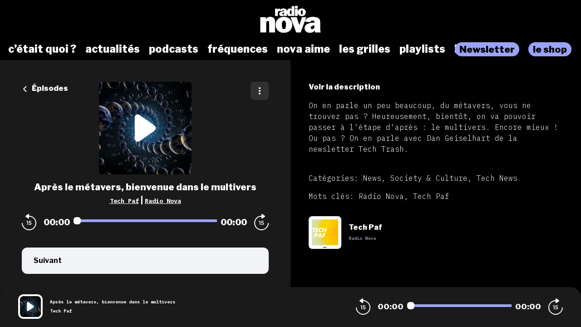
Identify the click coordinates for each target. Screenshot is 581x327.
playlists (422, 49)
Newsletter (487, 49)
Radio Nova (163, 201)
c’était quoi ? (42, 49)
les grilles (364, 49)
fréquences (237, 49)
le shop (550, 49)
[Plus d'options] (260, 91)
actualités (112, 49)
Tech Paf (124, 201)
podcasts (173, 49)
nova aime (303, 49)
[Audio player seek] (145, 221)
